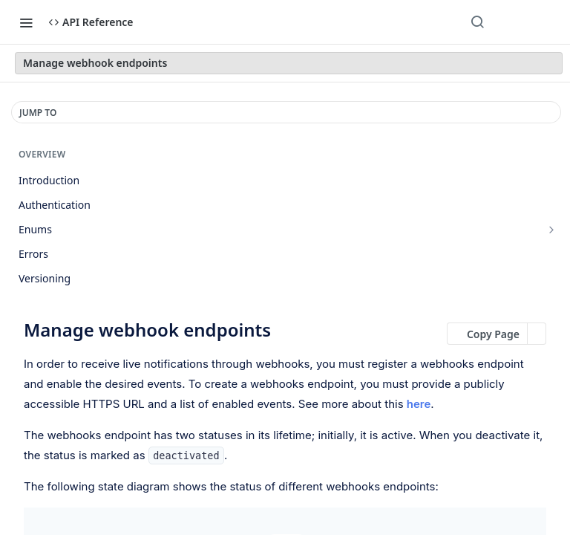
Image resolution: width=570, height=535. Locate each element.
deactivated (186, 455)
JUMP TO (37, 112)
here (419, 404)
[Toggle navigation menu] (26, 22)
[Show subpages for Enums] (551, 230)
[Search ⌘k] (477, 22)
